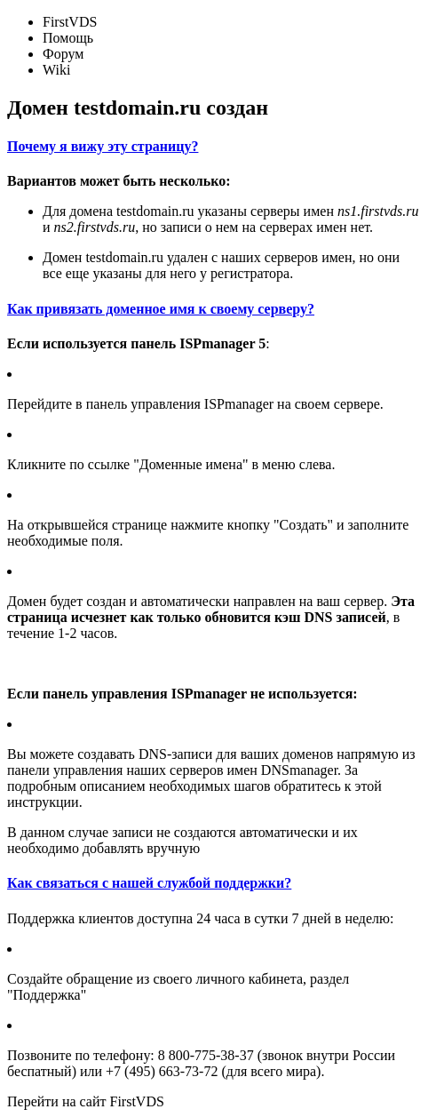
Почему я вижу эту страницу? (102, 146)
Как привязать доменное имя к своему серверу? (160, 308)
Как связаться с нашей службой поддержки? (149, 882)
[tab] (214, 147)
